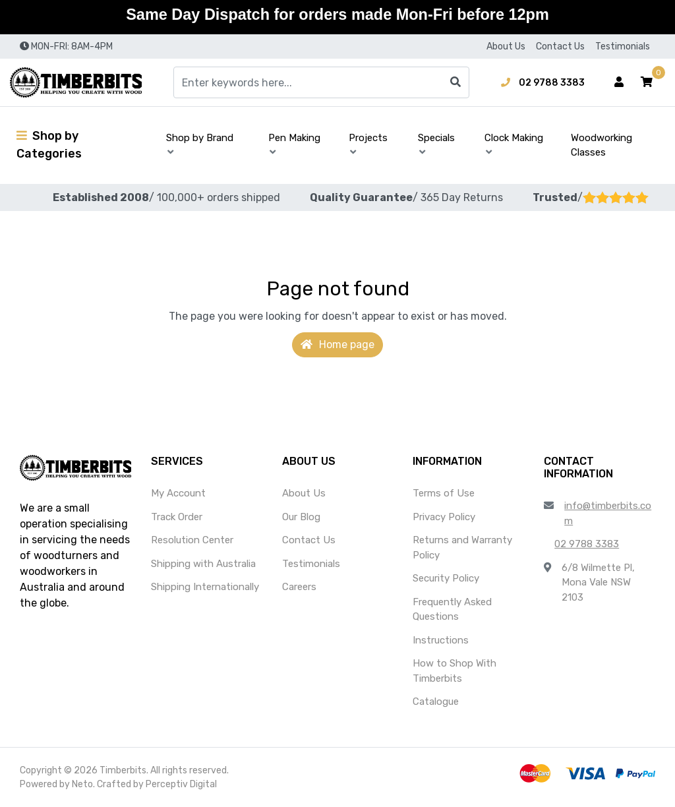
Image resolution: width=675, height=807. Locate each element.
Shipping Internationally (205, 587)
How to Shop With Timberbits (454, 670)
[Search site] (455, 82)
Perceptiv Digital (181, 784)
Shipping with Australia (203, 564)
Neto (82, 784)
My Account (178, 493)
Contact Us (560, 46)
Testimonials (622, 46)
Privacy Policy (444, 517)
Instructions (441, 640)
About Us (505, 46)
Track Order (176, 517)
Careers (299, 587)
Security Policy (446, 578)
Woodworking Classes (601, 145)
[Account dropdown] (619, 82)
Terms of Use (444, 493)
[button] (646, 82)
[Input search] (321, 82)
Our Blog (301, 517)
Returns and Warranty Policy (462, 547)
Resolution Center (192, 540)
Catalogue (436, 701)
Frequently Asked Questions (452, 609)
